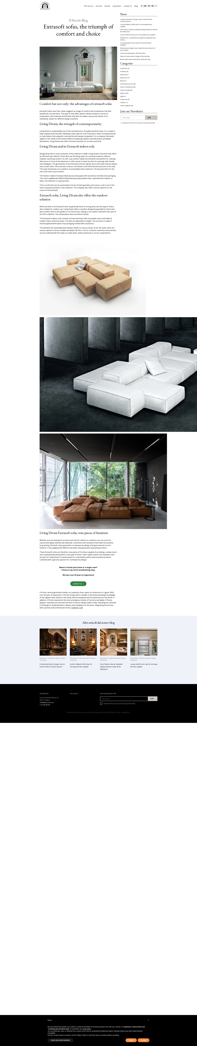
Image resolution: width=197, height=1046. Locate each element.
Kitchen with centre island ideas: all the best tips (135, 59)
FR (149, 6)
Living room (123, 99)
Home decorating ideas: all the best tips (132, 53)
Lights (122, 96)
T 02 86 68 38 (45, 705)
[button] (148, 1020)
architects (123, 71)
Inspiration (117, 6)
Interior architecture (126, 87)
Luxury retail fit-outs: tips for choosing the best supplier (137, 35)
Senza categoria (125, 105)
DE (153, 6)
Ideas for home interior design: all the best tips (135, 56)
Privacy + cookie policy (123, 712)
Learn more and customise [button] (60, 1040)
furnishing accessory (127, 84)
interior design (125, 90)
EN (145, 6)
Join (149, 118)
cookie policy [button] (86, 1029)
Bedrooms (123, 78)
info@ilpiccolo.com (47, 702)
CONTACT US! (77, 608)
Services (99, 6)
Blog (136, 6)
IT (141, 6)
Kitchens (123, 93)
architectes (123, 68)
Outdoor (123, 102)
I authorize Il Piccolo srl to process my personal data (117, 704)
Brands (107, 6)
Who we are (88, 6)
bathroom (123, 75)
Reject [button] (131, 1040)
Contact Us (128, 6)
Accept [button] (143, 1040)
